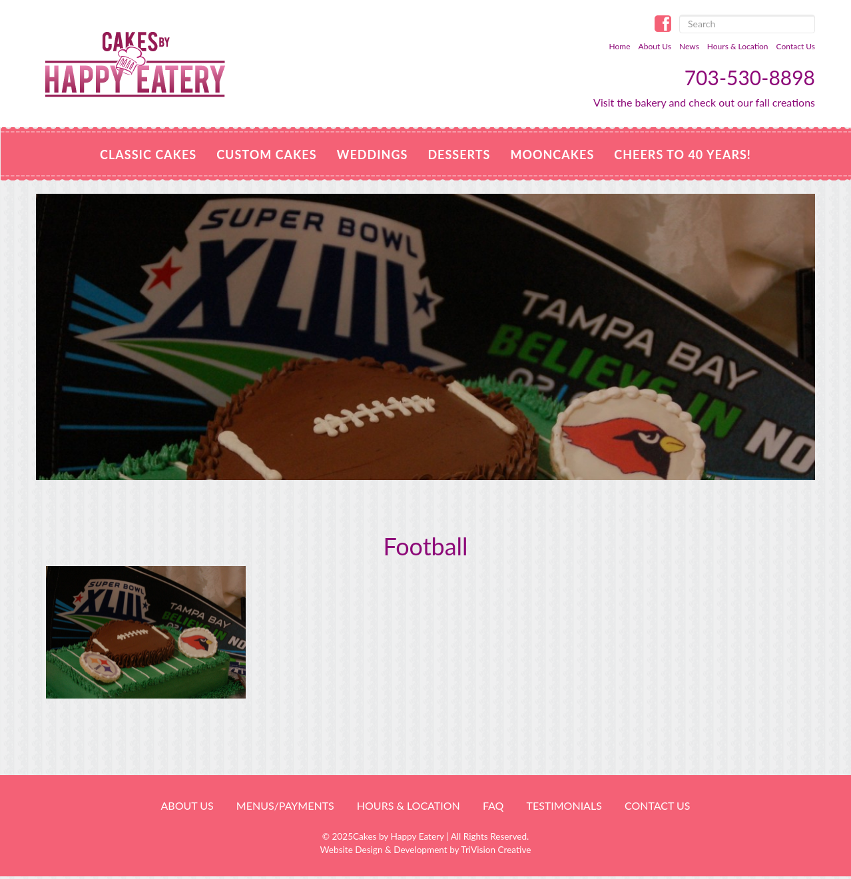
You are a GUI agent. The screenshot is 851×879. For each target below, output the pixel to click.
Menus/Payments (285, 805)
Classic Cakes (148, 154)
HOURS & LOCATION (408, 805)
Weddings (372, 154)
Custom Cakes (266, 154)
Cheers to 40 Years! (682, 154)
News (689, 46)
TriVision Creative (496, 849)
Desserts (458, 154)
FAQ (493, 805)
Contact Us (795, 46)
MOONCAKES (552, 154)
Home (620, 46)
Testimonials (563, 805)
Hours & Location (737, 46)
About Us (655, 46)
